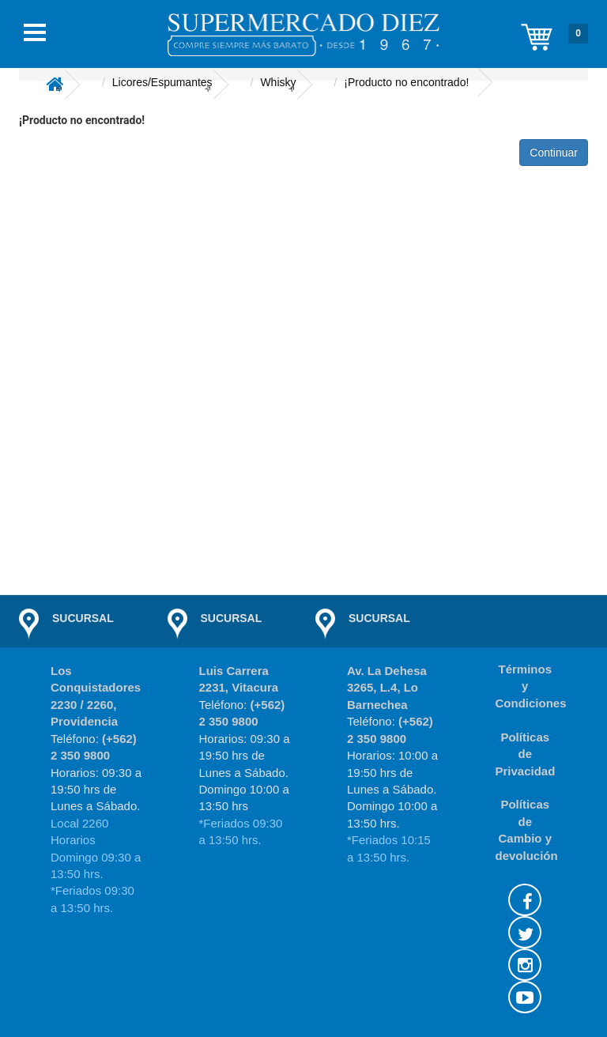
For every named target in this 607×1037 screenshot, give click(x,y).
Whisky (278, 82)
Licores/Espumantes (162, 82)
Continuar (554, 152)
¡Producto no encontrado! (406, 82)
